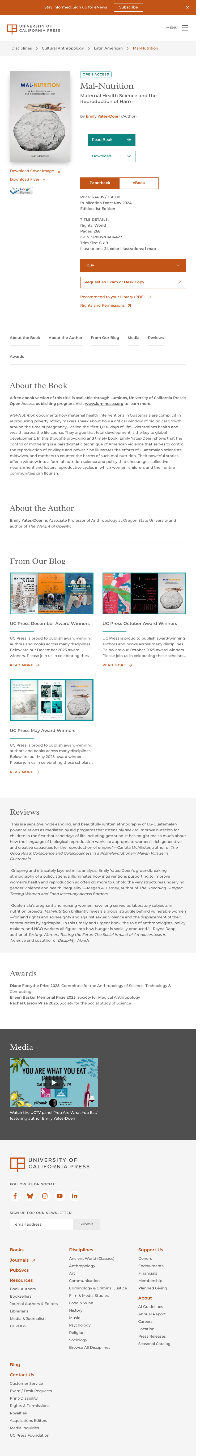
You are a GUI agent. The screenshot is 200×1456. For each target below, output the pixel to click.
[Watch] (54, 1082)
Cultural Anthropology (63, 48)
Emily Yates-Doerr (103, 116)
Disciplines (21, 48)
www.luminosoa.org (104, 403)
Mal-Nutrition (145, 48)
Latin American (108, 48)
